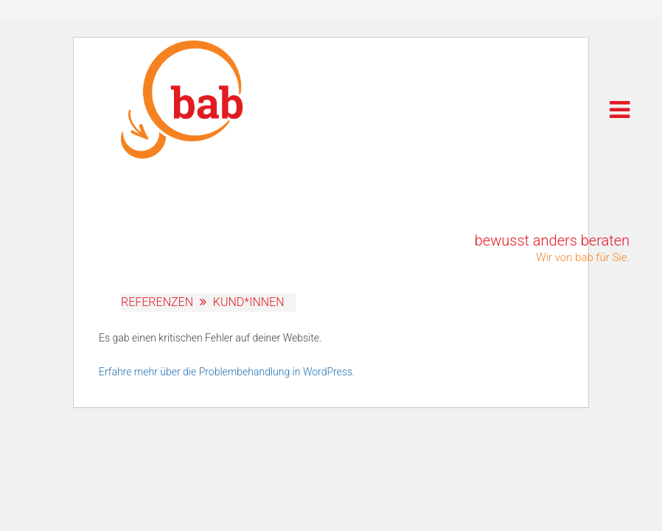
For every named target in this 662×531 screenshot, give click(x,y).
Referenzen (157, 302)
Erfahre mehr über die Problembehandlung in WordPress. (227, 372)
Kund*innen (249, 302)
